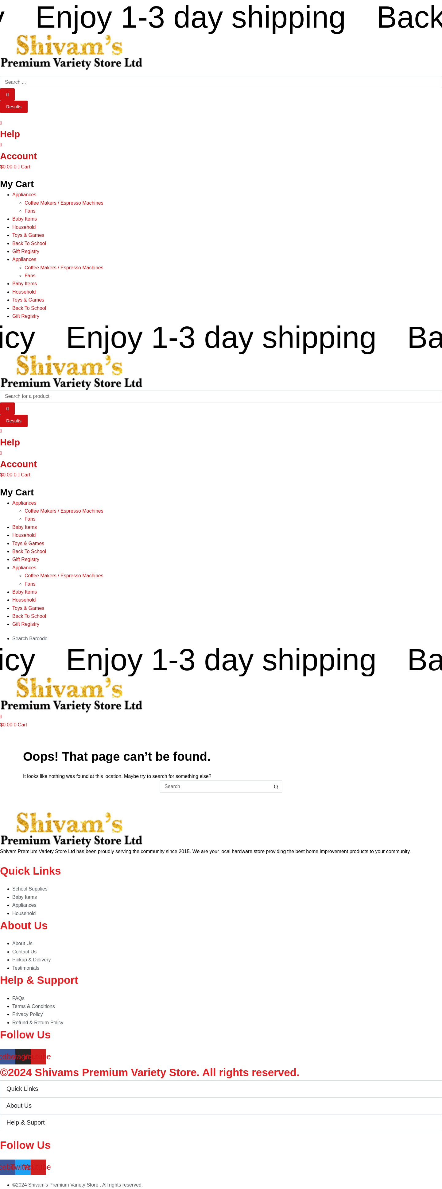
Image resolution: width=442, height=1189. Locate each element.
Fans (30, 211)
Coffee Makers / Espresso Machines (64, 203)
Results (13, 106)
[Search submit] (7, 94)
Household (24, 227)
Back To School (29, 243)
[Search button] (276, 786)
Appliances (24, 194)
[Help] (1, 122)
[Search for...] (215, 786)
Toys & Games (28, 235)
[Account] (1, 144)
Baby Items (24, 218)
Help (10, 134)
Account (18, 156)
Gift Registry (25, 251)
